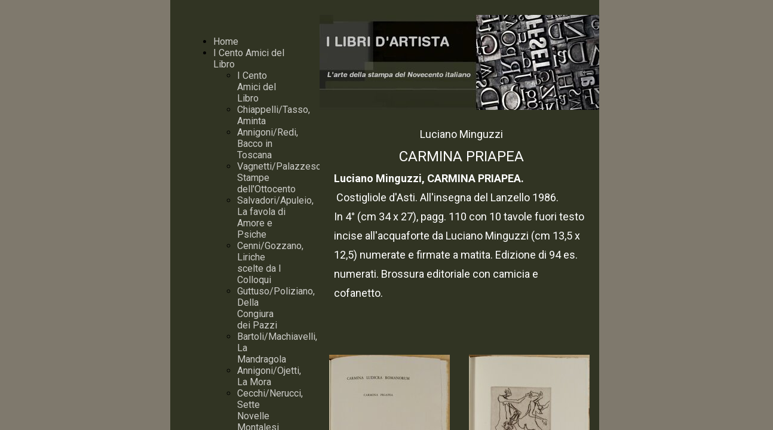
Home (225, 41)
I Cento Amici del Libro (256, 87)
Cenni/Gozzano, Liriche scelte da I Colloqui (270, 262)
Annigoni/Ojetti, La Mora (269, 376)
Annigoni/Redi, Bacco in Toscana (267, 144)
